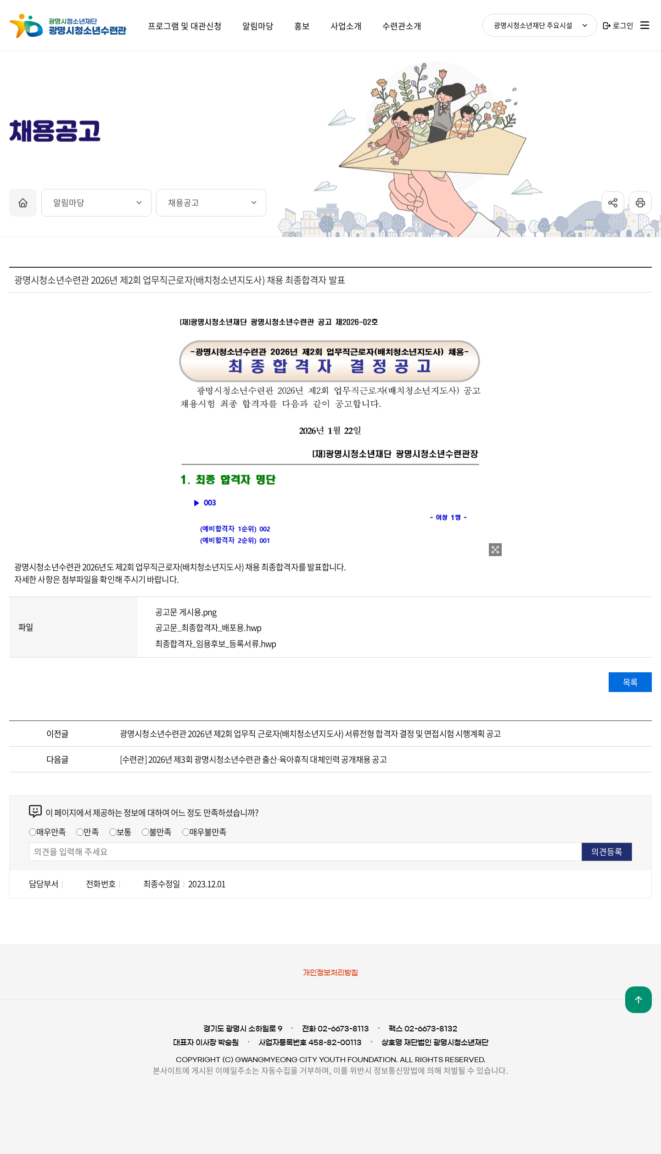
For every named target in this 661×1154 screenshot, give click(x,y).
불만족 (160, 832)
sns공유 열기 (612, 206)
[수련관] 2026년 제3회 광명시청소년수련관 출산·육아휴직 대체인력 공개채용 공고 (253, 759)
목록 (630, 682)
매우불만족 (208, 832)
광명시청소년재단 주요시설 (533, 25)
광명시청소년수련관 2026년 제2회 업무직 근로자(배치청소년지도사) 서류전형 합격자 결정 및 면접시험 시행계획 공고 (310, 733)
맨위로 (638, 999)
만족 (91, 832)
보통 (124, 832)
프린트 (640, 206)
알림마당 (68, 206)
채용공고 (183, 206)
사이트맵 (645, 25)
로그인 (623, 25)
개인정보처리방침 (330, 972)
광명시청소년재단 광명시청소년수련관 (78, 26)
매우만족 (51, 832)
